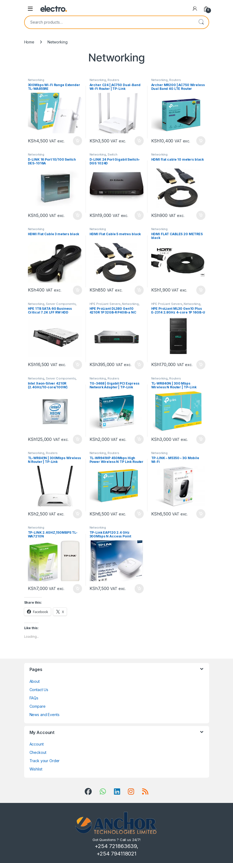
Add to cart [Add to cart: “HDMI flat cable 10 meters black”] (200, 215)
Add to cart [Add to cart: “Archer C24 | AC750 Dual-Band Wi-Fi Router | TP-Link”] (139, 140)
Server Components (61, 304)
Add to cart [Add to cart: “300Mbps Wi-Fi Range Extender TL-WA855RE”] (77, 140)
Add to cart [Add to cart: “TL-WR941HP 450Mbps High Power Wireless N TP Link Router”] (139, 513)
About (34, 681)
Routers (113, 80)
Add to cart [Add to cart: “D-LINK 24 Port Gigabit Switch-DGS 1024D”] (139, 215)
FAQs (33, 698)
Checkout (37, 752)
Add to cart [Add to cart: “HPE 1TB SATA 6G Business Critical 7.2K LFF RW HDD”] (77, 364)
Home (29, 42)
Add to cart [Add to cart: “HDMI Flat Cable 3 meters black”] (77, 290)
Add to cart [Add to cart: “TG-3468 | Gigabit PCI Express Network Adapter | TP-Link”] (139, 439)
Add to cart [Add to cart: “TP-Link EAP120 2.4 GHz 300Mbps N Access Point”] (139, 588)
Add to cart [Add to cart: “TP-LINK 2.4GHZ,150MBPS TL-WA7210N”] (77, 588)
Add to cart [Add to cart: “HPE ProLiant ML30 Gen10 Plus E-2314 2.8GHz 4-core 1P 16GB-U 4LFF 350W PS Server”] (200, 364)
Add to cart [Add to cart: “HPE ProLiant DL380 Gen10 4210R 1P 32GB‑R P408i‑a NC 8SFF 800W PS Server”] (139, 364)
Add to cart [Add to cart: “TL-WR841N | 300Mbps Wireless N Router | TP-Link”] (77, 513)
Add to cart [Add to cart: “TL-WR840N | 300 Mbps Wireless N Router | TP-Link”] (200, 439)
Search (201, 22)
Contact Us (39, 689)
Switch (112, 154)
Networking (36, 80)
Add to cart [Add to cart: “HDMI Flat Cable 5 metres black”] (139, 290)
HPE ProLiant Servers (105, 304)
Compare (37, 706)
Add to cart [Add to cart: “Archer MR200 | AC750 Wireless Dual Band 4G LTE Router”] (200, 140)
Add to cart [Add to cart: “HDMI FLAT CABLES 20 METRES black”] (200, 290)
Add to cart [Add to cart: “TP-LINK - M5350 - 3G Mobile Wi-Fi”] (200, 513)
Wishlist (35, 769)
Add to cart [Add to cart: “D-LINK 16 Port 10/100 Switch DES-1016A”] (77, 215)
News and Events (44, 714)
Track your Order (44, 760)
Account (36, 744)
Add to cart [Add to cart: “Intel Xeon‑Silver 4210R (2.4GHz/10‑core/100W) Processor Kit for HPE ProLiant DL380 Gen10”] (77, 439)
